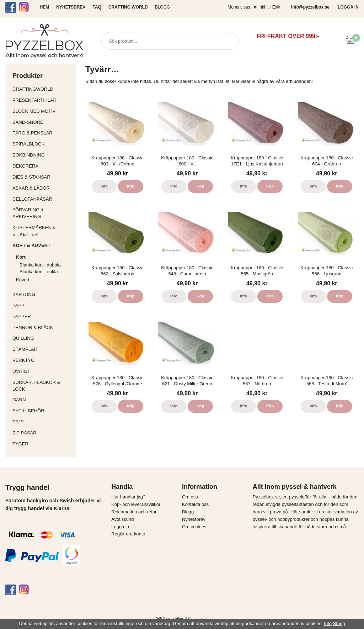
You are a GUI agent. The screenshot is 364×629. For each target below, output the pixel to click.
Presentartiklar (42, 100)
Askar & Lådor (31, 188)
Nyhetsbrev (193, 519)
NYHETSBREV (70, 7)
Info (104, 186)
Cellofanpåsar (32, 199)
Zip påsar (24, 432)
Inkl (261, 7)
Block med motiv (33, 111)
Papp (42, 305)
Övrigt (21, 371)
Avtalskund (122, 519)
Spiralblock (28, 144)
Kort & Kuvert (42, 245)
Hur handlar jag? (128, 497)
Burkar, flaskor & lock (42, 386)
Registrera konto (128, 533)
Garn (42, 399)
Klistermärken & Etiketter (42, 231)
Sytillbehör (42, 410)
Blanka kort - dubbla (40, 265)
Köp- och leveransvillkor (135, 504)
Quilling (42, 338)
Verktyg (42, 360)
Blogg (162, 7)
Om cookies (194, 526)
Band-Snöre (42, 122)
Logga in (120, 526)
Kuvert (44, 279)
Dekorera (42, 166)
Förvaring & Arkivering (42, 213)
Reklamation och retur (133, 511)
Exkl (276, 7)
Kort (44, 257)
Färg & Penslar (42, 133)
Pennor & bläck (42, 327)
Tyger (42, 443)
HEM (44, 7)
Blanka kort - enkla (39, 271)
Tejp (42, 421)
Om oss (190, 497)
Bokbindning (42, 155)
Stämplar (42, 349)
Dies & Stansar (42, 177)
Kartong (42, 294)
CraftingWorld (42, 89)
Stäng (339, 623)
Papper (42, 316)
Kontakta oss (195, 504)
